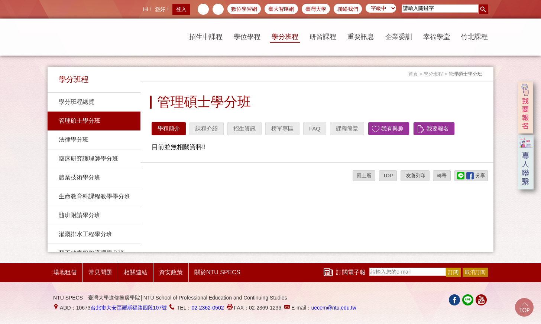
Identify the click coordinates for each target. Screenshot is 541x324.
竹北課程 (474, 36)
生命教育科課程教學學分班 (94, 196)
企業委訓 (398, 36)
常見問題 (100, 272)
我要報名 (438, 128)
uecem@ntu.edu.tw (333, 308)
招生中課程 (206, 36)
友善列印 (415, 175)
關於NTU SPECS (217, 272)
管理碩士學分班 (79, 121)
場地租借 (65, 272)
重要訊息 (360, 36)
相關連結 (136, 272)
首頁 (413, 74)
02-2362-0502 (207, 308)
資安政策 (171, 272)
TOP (388, 175)
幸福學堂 (436, 36)
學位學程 (247, 36)
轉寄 (442, 175)
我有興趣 (392, 128)
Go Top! (524, 307)
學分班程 (285, 36)
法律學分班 (73, 139)
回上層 (364, 175)
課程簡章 (347, 128)
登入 (181, 9)
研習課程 (323, 36)
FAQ (314, 128)
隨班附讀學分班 (79, 215)
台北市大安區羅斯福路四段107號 (129, 308)
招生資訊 (244, 128)
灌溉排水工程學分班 (85, 234)
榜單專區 (282, 128)
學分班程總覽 (76, 102)
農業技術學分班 (79, 177)
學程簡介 (169, 128)
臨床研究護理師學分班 (88, 158)
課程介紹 (206, 128)
